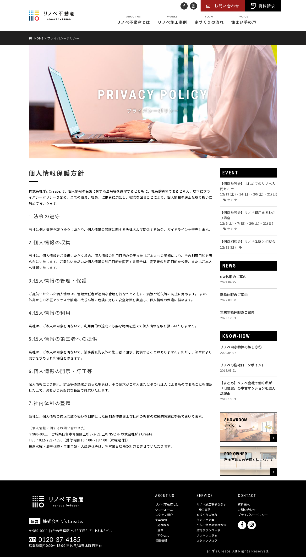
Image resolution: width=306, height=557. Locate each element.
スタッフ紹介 (164, 514)
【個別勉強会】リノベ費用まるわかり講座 (247, 220)
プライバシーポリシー (253, 514)
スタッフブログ (207, 540)
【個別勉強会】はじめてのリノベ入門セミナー (248, 191)
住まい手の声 (243, 20)
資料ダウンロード (208, 530)
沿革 (160, 530)
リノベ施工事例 (172, 20)
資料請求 (244, 504)
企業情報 (161, 520)
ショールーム (164, 509)
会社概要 (163, 525)
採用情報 (161, 540)
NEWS (229, 266)
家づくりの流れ (209, 20)
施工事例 (205, 509)
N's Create (221, 551)
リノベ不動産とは (133, 20)
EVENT (230, 173)
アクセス (163, 535)
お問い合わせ (247, 509)
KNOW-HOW (236, 336)
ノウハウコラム (207, 535)
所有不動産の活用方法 (211, 525)
